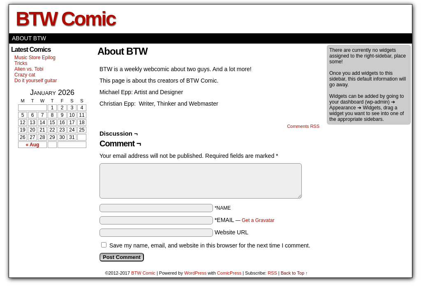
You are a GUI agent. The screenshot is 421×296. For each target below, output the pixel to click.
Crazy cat (24, 75)
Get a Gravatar (258, 220)
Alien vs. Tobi (28, 69)
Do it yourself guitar (35, 80)
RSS (272, 273)
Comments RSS (303, 126)
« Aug (32, 145)
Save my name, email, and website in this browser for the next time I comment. (209, 245)
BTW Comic (65, 19)
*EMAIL (245, 220)
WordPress (195, 273)
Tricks (21, 63)
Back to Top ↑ (294, 273)
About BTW (29, 38)
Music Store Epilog (35, 57)
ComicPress (229, 273)
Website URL (231, 232)
